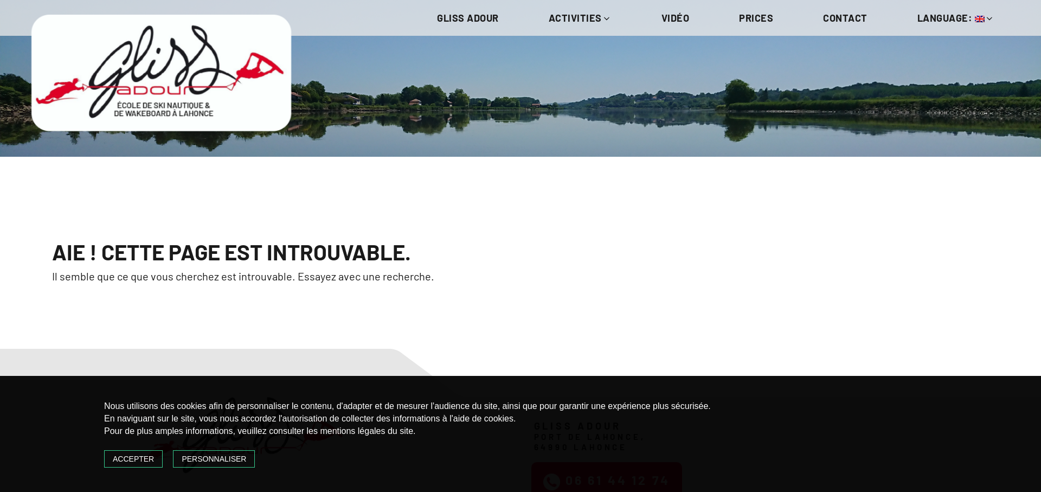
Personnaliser (214, 459)
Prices (756, 18)
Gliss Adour (468, 18)
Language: (955, 18)
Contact (845, 18)
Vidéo (675, 18)
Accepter (133, 459)
